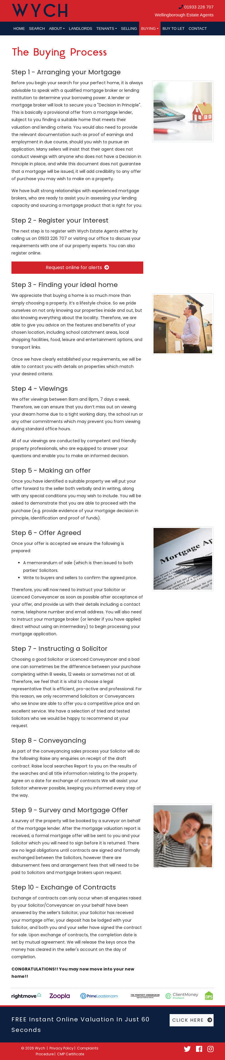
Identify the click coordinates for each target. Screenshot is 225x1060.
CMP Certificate (70, 1054)
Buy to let (174, 28)
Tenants (105, 28)
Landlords (80, 28)
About (55, 28)
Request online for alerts (77, 267)
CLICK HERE (192, 1020)
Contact (198, 28)
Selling (129, 28)
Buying (148, 28)
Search (37, 28)
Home (19, 28)
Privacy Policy (62, 1048)
